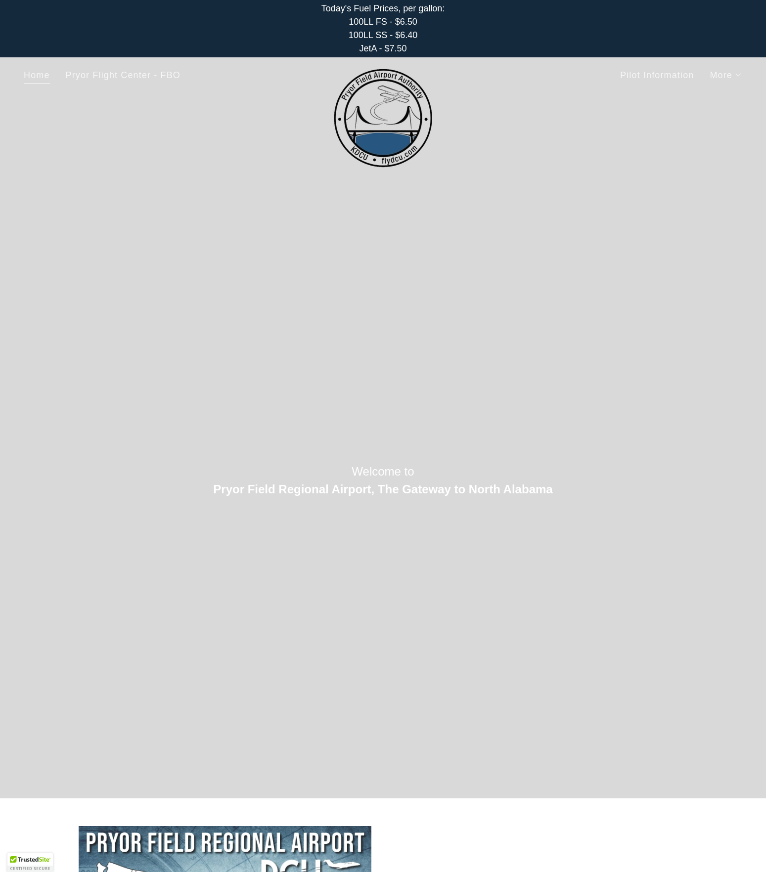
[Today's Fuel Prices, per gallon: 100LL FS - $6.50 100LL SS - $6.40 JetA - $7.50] (383, 28)
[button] (726, 75)
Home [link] (37, 75)
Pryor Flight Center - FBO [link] (123, 75)
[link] (382, 73)
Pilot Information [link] (657, 75)
